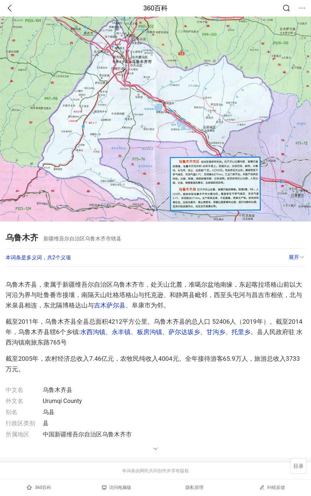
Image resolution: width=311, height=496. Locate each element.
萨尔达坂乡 (184, 332)
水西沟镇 (92, 332)
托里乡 (241, 332)
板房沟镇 (149, 332)
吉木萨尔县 (109, 305)
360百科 (155, 8)
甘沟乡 (215, 332)
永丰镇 (121, 332)
